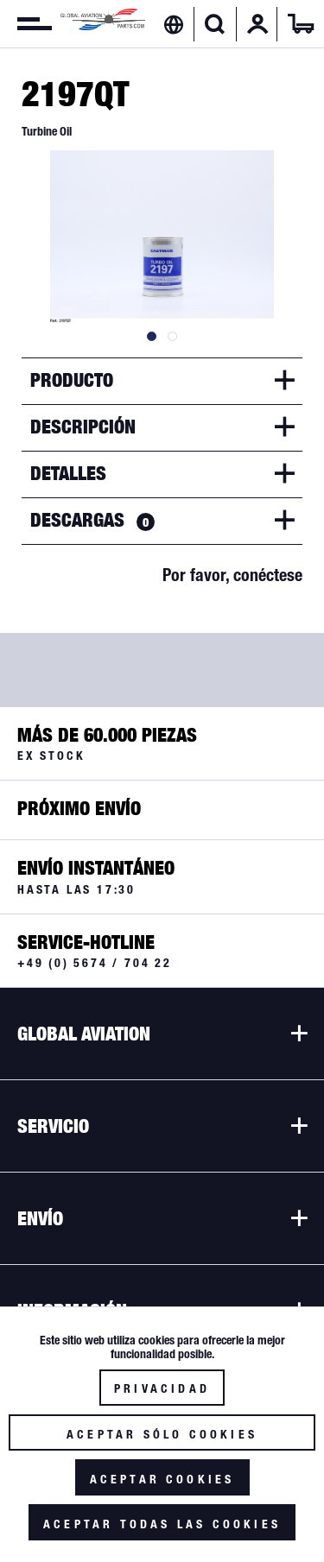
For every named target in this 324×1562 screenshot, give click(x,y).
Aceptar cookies (162, 1479)
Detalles (68, 473)
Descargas (92, 520)
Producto (71, 380)
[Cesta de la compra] (300, 24)
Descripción (83, 426)
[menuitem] (26, 24)
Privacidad (162, 1388)
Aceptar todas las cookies (162, 1524)
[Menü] (26, 24)
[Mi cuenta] (257, 24)
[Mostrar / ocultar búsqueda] (214, 24)
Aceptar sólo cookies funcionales (162, 1439)
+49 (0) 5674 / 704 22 (94, 963)
